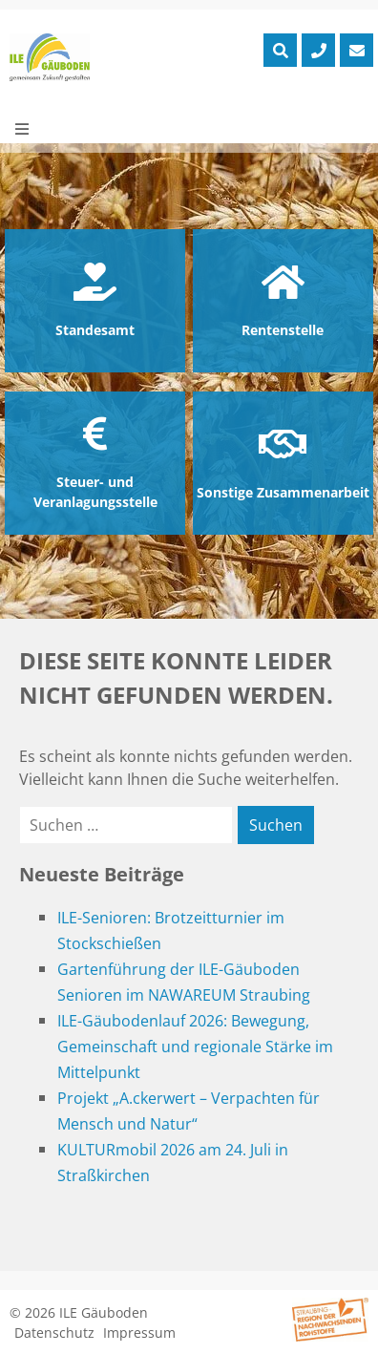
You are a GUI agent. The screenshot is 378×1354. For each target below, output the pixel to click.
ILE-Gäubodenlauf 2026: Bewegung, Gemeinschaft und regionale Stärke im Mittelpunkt (195, 1046)
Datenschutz (54, 1332)
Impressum (139, 1332)
